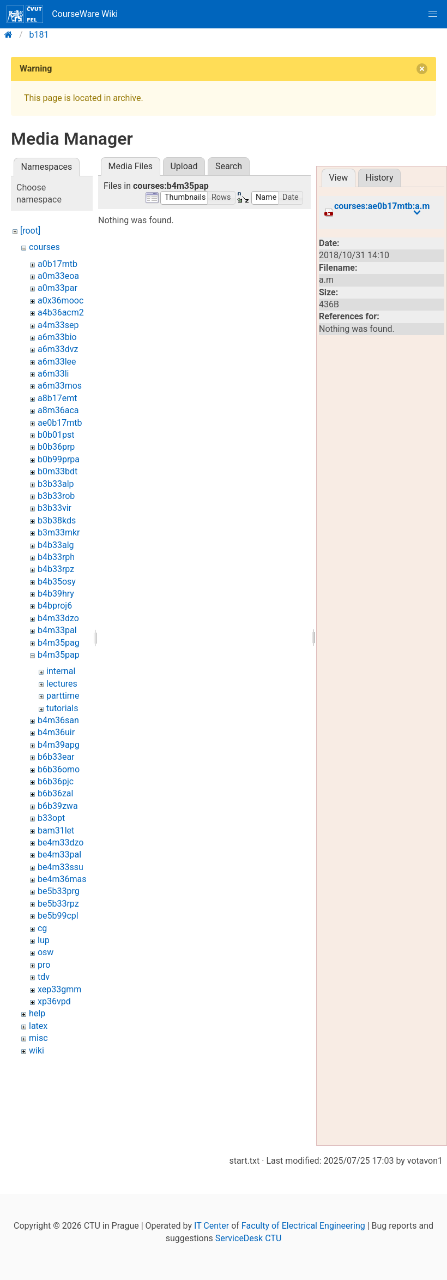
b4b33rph (56, 557)
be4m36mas (62, 879)
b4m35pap (59, 655)
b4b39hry (56, 593)
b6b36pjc (56, 781)
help (37, 1013)
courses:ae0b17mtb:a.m (382, 206)
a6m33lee (57, 361)
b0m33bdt (57, 471)
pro (44, 965)
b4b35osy (57, 581)
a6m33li (53, 373)
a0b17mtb (57, 264)
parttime (62, 695)
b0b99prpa (59, 459)
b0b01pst (56, 435)
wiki (36, 1050)
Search (228, 166)
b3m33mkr (59, 532)
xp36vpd (54, 1001)
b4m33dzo (58, 618)
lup (44, 940)
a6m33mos (60, 385)
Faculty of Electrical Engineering (303, 1226)
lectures (61, 683)
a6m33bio (57, 337)
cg (42, 928)
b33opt (51, 818)
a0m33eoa (58, 276)
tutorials (62, 708)
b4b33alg (56, 545)
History (380, 177)
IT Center (211, 1226)
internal (60, 671)
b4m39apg (59, 745)
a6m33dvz (58, 349)
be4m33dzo (60, 842)
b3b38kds (57, 520)
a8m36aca (58, 410)
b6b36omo (59, 769)
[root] (30, 230)
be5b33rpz (58, 903)
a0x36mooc (60, 300)
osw (45, 952)
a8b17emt (57, 398)
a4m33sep (58, 325)
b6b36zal (55, 793)
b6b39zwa (58, 806)
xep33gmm (59, 989)
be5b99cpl (58, 915)
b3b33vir (54, 508)
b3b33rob (56, 496)
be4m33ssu (60, 867)
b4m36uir (56, 732)
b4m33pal (57, 630)
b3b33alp (56, 484)
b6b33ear (56, 757)
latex (38, 1026)
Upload (183, 166)
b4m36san (58, 720)
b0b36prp (56, 447)
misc (38, 1038)
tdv (44, 977)
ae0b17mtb (60, 423)
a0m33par (57, 288)
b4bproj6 (55, 605)
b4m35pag (59, 643)
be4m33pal (59, 854)
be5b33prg (59, 891)
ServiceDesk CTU (248, 1238)
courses (44, 247)
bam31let (56, 830)
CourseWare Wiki (62, 14)
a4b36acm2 (61, 312)
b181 (39, 34)
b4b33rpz (56, 569)
